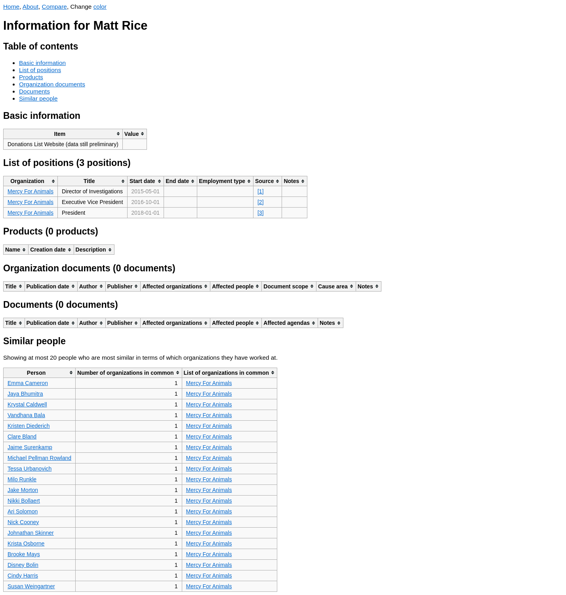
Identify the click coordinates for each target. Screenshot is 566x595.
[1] (260, 191)
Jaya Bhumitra (25, 394)
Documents (34, 91)
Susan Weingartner (31, 586)
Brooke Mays (24, 554)
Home (11, 6)
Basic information (42, 62)
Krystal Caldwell (27, 404)
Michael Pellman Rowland (39, 458)
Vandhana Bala (26, 415)
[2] (260, 202)
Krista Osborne (26, 543)
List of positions (40, 70)
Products (31, 77)
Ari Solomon (23, 511)
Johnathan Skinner (31, 533)
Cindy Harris (23, 575)
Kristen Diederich (29, 426)
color (100, 6)
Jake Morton (23, 490)
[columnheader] (63, 134)
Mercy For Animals (30, 191)
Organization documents (52, 84)
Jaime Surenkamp (30, 447)
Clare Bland (22, 436)
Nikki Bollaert (24, 501)
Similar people (38, 98)
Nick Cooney (23, 522)
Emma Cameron (28, 383)
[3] (260, 213)
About (30, 6)
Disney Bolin (23, 565)
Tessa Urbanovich (29, 468)
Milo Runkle (22, 479)
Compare (54, 6)
